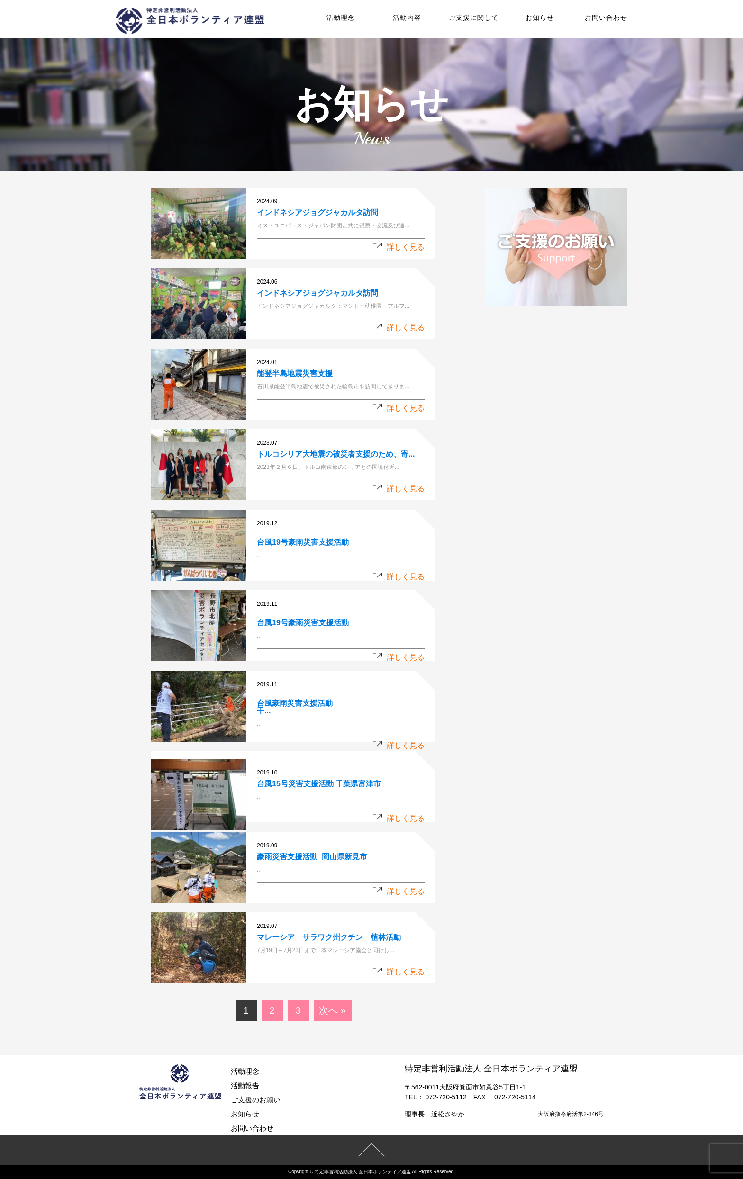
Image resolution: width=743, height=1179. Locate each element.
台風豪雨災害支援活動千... (295, 707)
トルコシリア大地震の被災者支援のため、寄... (336, 454)
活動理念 (340, 17)
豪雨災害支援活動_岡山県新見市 (312, 857)
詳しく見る (406, 247)
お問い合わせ (606, 17)
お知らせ (540, 17)
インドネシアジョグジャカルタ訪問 (317, 212)
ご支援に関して (473, 17)
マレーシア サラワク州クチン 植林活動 (329, 937)
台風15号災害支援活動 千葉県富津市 (319, 784)
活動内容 (407, 17)
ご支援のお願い (256, 1100)
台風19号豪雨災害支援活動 (303, 542)
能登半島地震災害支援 (295, 373)
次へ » (332, 1010)
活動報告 (245, 1085)
